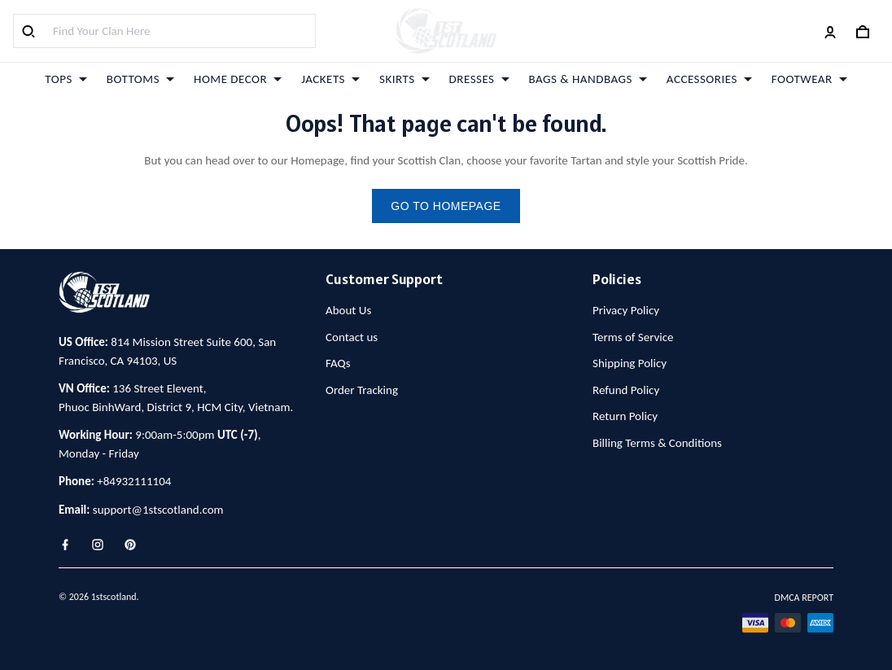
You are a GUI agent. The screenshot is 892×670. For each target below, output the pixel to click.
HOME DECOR (238, 79)
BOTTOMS (140, 79)
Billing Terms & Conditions (657, 443)
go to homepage (446, 205)
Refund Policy (625, 390)
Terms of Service (633, 337)
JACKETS (330, 79)
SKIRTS (404, 79)
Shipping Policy (629, 363)
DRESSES (479, 79)
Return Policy (625, 416)
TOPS (65, 79)
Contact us (352, 337)
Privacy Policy (625, 310)
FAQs (338, 363)
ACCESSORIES (709, 79)
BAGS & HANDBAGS (588, 79)
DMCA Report (804, 597)
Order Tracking (362, 390)
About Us (348, 310)
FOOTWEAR (809, 79)
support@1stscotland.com (158, 509)
